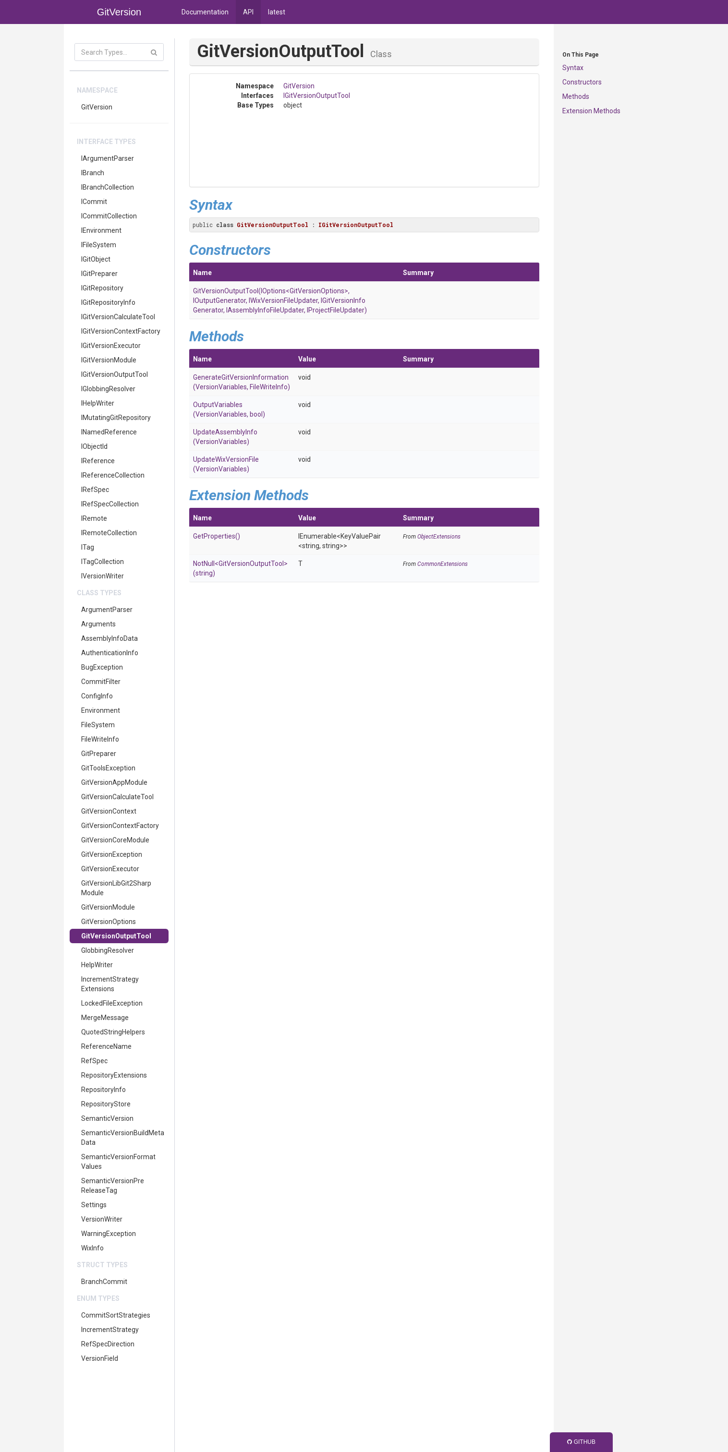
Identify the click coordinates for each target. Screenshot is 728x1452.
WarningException (108, 1233)
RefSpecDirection (107, 1344)
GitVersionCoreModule (115, 840)
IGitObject (95, 259)
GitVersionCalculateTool (117, 797)
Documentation (205, 12)
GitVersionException (111, 854)
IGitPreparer (99, 273)
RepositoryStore (106, 1104)
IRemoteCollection (109, 533)
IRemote (94, 518)
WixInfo (92, 1248)
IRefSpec (95, 489)
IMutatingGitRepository (116, 417)
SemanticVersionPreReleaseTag (112, 1185)
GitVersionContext (108, 811)
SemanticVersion (107, 1118)
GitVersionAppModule (114, 782)
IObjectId (94, 446)
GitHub (581, 1442)
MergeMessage (105, 1017)
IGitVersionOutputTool (114, 374)
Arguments (98, 624)
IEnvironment (101, 230)
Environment (100, 710)
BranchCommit (104, 1281)
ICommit (94, 201)
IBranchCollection (107, 187)
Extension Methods (591, 111)
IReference (98, 461)
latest (276, 12)
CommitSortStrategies (115, 1315)
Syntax (572, 68)
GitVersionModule (108, 907)
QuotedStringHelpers (113, 1032)
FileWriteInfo (100, 739)
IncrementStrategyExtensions (110, 984)
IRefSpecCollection (110, 504)
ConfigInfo (97, 696)
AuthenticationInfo (109, 653)
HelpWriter (97, 965)
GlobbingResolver (107, 950)
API (248, 12)
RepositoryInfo (103, 1089)
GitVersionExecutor (110, 869)
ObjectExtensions (439, 536)
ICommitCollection (109, 216)
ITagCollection (102, 561)
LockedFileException (112, 1003)
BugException (102, 667)
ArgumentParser (107, 609)
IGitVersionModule (108, 360)
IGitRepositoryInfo (108, 302)
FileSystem (98, 725)
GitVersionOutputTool (116, 936)
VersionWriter (101, 1219)
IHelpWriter (97, 403)
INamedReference (109, 432)
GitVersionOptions (108, 921)
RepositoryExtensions (114, 1075)
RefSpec (94, 1061)
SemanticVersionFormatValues (118, 1161)
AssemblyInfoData (109, 638)
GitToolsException (108, 768)
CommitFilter (101, 681)
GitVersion (96, 107)
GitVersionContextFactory (120, 825)
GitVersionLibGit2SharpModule (116, 888)
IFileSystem (98, 245)
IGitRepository (102, 288)
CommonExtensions (442, 564)
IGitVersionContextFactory (120, 331)
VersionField (99, 1358)
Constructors (582, 82)
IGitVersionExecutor (111, 345)
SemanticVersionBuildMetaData (122, 1137)
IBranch (92, 173)
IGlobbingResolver (108, 389)
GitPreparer (98, 753)
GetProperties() (216, 536)
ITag (87, 547)
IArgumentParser (107, 158)
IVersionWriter (102, 576)
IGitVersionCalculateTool (118, 317)
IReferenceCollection (113, 475)
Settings (94, 1205)
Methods (575, 96)
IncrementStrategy (110, 1329)
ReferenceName (106, 1046)
